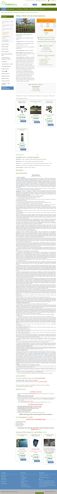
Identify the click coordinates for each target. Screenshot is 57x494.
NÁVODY (26, 9)
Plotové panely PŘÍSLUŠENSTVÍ (5, 40)
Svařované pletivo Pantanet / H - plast (6, 58)
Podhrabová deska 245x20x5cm (49, 435)
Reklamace (38, 95)
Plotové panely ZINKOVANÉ (19, 12)
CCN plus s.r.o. (53, 491)
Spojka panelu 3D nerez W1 (35, 102)
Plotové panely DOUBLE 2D (7, 29)
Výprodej (4, 71)
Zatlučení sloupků (43, 60)
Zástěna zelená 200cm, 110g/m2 (22, 435)
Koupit (48, 30)
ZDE (51, 373)
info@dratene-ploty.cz (41, 0)
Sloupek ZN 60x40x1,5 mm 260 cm (22, 129)
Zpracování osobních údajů (26, 486)
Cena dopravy (45, 95)
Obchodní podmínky (25, 485)
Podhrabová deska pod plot (7, 54)
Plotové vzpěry (5, 46)
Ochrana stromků (6, 80)
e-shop (3, 9)
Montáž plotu (52, 95)
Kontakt (41, 9)
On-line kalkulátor (39, 493)
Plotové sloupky (5, 44)
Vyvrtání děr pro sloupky (45, 59)
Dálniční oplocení (6, 76)
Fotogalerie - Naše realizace (6, 84)
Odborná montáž (43, 63)
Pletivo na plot (5, 49)
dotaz (31, 386)
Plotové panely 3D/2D (9, 12)
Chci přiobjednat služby (21, 98)
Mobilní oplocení (5, 73)
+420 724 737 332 (30, 0)
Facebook (41, 479)
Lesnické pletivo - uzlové (7, 64)
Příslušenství (19, 95)
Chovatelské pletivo (6, 66)
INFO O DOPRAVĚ (34, 9)
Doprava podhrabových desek (46, 64)
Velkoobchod (53, 0)
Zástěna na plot (5, 68)
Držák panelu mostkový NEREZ (49, 102)
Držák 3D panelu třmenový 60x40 (22, 102)
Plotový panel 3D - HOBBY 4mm (7, 22)
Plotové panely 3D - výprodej (6, 37)
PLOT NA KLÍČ (19, 9)
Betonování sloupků (44, 61)
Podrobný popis (31, 95)
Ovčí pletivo (4, 61)
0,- (49, 4)
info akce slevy (11, 9)
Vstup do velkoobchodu (6, 88)
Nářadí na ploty (5, 78)
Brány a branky (5, 51)
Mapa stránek (24, 483)
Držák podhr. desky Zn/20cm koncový (35, 435)
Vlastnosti (25, 95)
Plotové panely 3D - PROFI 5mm (7, 26)
